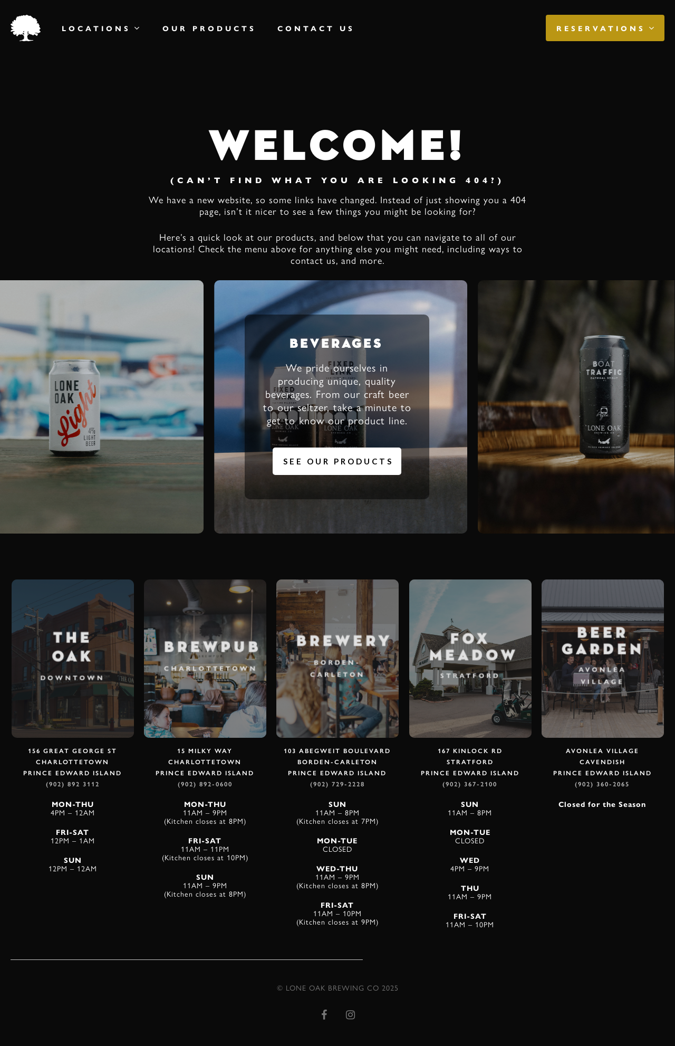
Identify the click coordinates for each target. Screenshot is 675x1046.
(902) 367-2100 (469, 784)
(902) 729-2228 (337, 784)
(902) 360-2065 (602, 784)
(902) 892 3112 (73, 784)
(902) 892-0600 (205, 784)
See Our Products (338, 461)
